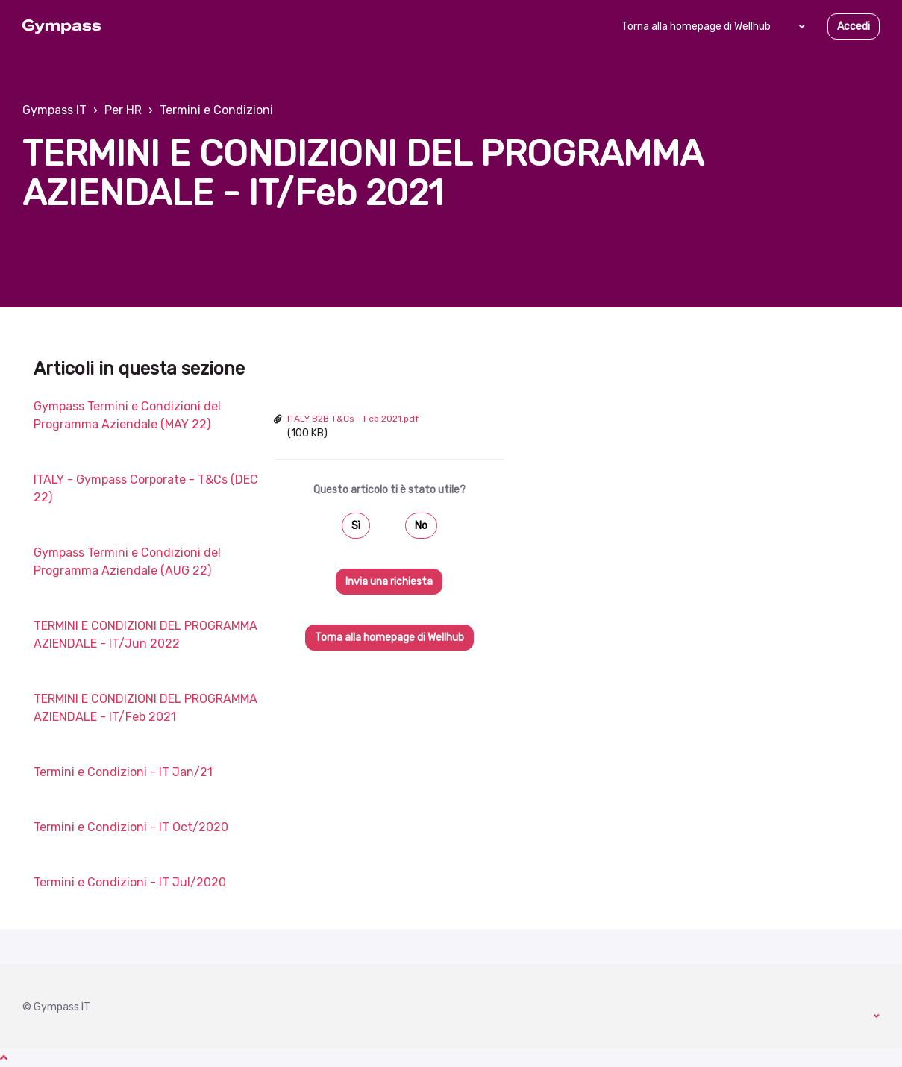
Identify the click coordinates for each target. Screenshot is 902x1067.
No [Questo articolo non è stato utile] (421, 525)
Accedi (853, 26)
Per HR (123, 110)
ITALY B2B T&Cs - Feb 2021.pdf (353, 418)
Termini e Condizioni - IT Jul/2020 (130, 882)
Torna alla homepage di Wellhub (696, 26)
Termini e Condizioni (216, 110)
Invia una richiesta (389, 581)
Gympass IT (54, 110)
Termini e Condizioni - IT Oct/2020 (131, 827)
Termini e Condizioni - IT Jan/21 (123, 772)
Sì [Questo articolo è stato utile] (355, 525)
